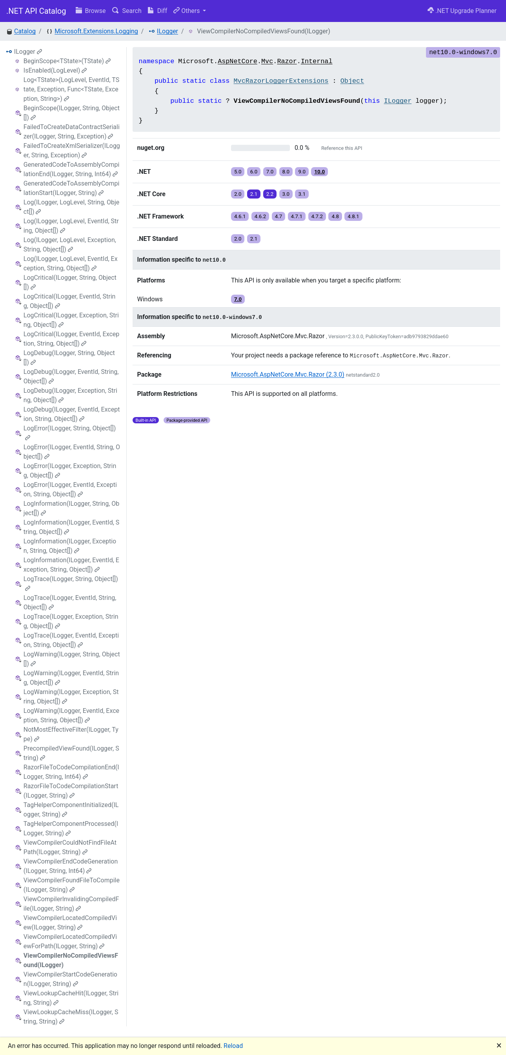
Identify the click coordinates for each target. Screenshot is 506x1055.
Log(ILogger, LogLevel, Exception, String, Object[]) (70, 244)
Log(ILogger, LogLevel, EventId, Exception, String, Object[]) (71, 263)
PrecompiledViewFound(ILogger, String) (71, 753)
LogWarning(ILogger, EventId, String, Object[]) (71, 677)
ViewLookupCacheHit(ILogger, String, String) (71, 997)
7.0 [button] (270, 172)
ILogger (167, 31)
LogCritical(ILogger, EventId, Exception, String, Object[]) (71, 338)
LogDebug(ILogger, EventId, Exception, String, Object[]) (72, 414)
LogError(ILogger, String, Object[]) (70, 433)
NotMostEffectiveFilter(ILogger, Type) (71, 734)
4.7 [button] (278, 216)
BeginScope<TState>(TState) (67, 61)
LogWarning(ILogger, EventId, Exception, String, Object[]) (71, 715)
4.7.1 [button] (297, 216)
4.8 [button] (335, 216)
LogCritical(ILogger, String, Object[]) (70, 282)
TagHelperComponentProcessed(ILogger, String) (71, 828)
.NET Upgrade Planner (462, 11)
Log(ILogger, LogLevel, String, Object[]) (71, 207)
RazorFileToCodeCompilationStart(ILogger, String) (71, 790)
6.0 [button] (254, 172)
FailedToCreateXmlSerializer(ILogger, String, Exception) (72, 150)
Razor (287, 61)
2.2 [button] (270, 194)
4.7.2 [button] (317, 216)
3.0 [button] (286, 194)
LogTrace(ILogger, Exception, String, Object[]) (71, 621)
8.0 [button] (286, 172)
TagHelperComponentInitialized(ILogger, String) (71, 809)
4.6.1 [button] (240, 216)
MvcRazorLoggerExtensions (281, 81)
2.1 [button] (254, 194)
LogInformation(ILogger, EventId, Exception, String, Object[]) (71, 564)
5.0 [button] (238, 172)
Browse (91, 11)
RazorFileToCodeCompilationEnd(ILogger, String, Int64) (71, 771)
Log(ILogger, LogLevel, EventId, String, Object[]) (71, 225)
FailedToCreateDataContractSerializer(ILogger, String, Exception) (72, 131)
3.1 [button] (302, 194)
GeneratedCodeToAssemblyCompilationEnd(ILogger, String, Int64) (72, 169)
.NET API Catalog (36, 11)
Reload (233, 1046)
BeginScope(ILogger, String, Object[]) (72, 112)
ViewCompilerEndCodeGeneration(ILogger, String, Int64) (71, 866)
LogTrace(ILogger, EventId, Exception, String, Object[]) (71, 640)
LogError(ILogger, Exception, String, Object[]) (70, 470)
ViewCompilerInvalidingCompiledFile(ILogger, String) (71, 903)
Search (127, 11)
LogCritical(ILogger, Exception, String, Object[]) (71, 320)
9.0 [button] (302, 172)
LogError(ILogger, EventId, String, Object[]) (72, 451)
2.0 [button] (238, 194)
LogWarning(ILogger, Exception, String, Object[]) (71, 696)
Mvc (267, 61)
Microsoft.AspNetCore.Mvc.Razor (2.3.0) (287, 374)
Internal (317, 61)
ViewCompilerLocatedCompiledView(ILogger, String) (70, 922)
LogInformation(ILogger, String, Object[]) (71, 508)
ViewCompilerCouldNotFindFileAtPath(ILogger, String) (70, 847)
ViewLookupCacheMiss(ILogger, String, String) (71, 1016)
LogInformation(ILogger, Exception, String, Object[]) (70, 546)
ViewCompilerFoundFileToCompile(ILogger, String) (72, 884)
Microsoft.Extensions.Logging (96, 31)
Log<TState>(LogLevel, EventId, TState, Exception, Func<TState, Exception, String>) (71, 89)
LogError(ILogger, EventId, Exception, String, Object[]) (70, 489)
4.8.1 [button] (353, 216)
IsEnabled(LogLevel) (55, 70)
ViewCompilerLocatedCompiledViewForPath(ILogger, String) (70, 941)
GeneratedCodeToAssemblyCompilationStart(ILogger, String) (72, 188)
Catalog (25, 31)
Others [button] (187, 11)
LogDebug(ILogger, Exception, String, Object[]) (70, 395)
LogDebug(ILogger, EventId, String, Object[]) (71, 376)
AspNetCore (237, 61)
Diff (157, 11)
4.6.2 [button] (260, 216)
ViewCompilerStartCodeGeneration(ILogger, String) (70, 979)
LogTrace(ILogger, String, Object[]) (71, 583)
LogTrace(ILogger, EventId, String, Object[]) (70, 602)
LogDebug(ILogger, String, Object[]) (69, 357)
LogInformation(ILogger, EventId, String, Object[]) (72, 527)
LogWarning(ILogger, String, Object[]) (72, 658)
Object (352, 81)
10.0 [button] (319, 172)
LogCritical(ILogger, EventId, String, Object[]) (70, 301)
